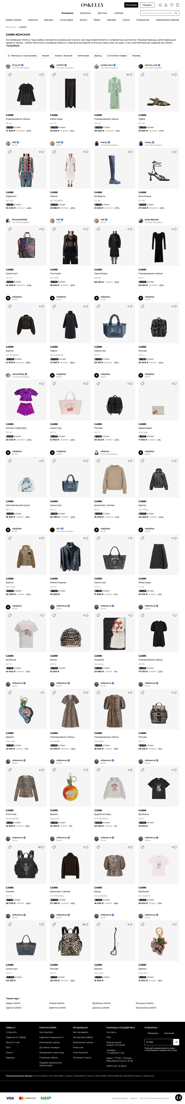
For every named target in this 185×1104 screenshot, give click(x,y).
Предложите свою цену (51, 1052)
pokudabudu (152, 219)
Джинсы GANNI (101, 1007)
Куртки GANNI (13, 1007)
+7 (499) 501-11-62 (115, 1053)
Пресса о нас (13, 1042)
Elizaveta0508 (19, 219)
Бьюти (83, 20)
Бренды (48, 20)
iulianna (105, 451)
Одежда (111, 20)
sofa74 (60, 65)
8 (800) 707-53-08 (115, 1045)
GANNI (10, 115)
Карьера (10, 1057)
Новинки (33, 20)
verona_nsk (151, 65)
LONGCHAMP (100, 1076)
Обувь (97, 20)
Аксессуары (66, 20)
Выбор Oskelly (13, 20)
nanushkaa (18, 374)
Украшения (142, 20)
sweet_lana (107, 65)
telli (14, 142)
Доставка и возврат (49, 1047)
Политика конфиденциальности (154, 1098)
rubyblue (17, 297)
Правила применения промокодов (50, 1064)
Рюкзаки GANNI (144, 1003)
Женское (11, 27)
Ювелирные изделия (167, 20)
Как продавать (80, 1032)
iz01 (58, 528)
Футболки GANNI (101, 1003)
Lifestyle (118, 13)
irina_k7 (16, 65)
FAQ (108, 1037)
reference (61, 606)
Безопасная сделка (49, 1042)
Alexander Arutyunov (132, 1076)
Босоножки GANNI (146, 1007)
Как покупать (46, 1032)
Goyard (68, 1076)
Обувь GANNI (13, 1003)
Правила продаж (120, 1098)
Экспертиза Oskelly (83, 1037)
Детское (102, 13)
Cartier (90, 1076)
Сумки (126, 20)
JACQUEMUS (79, 1076)
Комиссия (78, 1047)
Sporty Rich (149, 1076)
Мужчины (85, 13)
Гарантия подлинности (51, 1037)
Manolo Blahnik (115, 1076)
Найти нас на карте (116, 1066)
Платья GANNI (56, 1003)
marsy (104, 142)
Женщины (67, 13)
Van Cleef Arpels (56, 1076)
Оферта (133, 1098)
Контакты (111, 1032)
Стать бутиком (80, 1052)
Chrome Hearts (40, 1076)
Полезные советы (48, 1057)
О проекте (11, 1032)
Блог (8, 1047)
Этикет (9, 1052)
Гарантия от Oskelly (16, 1037)
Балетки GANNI (57, 1007)
